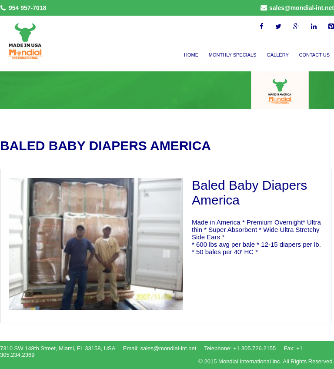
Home (191, 54)
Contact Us (314, 54)
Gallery (278, 54)
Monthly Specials (233, 54)
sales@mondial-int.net (301, 7)
